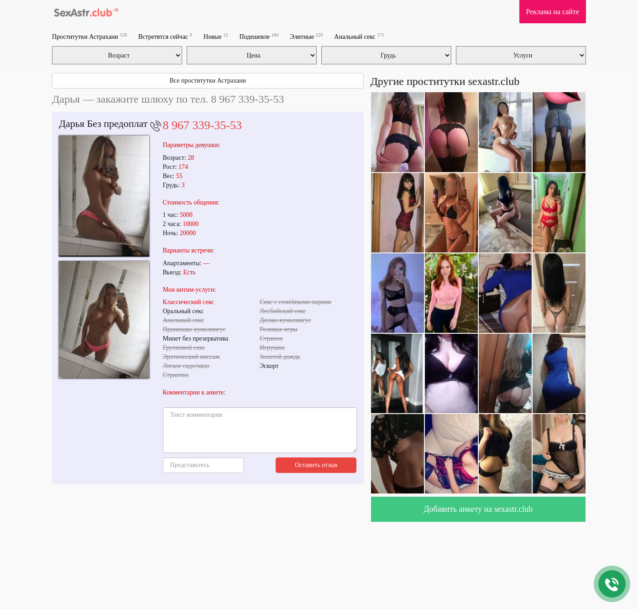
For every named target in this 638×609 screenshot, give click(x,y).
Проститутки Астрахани (89, 36)
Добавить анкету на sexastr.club (478, 509)
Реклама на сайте (552, 12)
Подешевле (258, 36)
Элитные (306, 36)
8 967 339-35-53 (202, 125)
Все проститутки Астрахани (208, 80)
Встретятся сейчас (165, 36)
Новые (216, 36)
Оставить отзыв (316, 465)
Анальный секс (359, 36)
